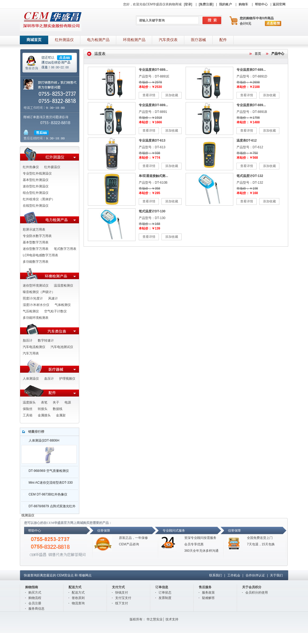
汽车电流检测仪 (34, 347)
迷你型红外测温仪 (35, 186)
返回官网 (279, 4)
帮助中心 (261, 4)
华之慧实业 (155, 619)
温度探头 (29, 402)
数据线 (57, 409)
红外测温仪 (64, 40)
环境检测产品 (134, 40)
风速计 (53, 298)
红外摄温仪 (52, 167)
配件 (223, 40)
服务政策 (208, 592)
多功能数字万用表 (35, 262)
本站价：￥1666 (150, 122)
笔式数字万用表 (65, 249)
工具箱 (27, 415)
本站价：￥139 (149, 228)
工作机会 (233, 575)
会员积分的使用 (256, 592)
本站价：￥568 (247, 158)
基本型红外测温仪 (35, 180)
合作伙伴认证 (255, 575)
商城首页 (34, 40)
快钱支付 (121, 592)
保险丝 (27, 409)
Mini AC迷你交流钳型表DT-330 (47, 482)
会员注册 (34, 603)
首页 (258, 53)
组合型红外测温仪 (35, 193)
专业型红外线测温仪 (37, 173)
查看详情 (148, 95)
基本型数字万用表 (35, 242)
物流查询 (78, 603)
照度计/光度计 (33, 298)
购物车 (243, 4)
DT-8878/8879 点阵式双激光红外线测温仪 (48, 507)
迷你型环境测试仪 (35, 285)
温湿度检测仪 (63, 285)
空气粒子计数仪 (55, 311)
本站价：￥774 (149, 158)
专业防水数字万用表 (37, 236)
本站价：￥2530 (150, 87)
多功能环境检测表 (35, 318)
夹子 (56, 402)
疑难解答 (208, 598)
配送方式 (78, 592)
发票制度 (165, 598)
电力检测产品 (98, 40)
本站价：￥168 (247, 193)
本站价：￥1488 (248, 122)
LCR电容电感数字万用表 (40, 255)
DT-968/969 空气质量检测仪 (45, 471)
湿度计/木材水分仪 (36, 305)
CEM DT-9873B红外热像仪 (44, 494)
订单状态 (165, 592)
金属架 (61, 415)
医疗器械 (198, 40)
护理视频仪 (67, 378)
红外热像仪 (31, 167)
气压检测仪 (31, 311)
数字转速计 (46, 340)
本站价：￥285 (149, 193)
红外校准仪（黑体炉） (39, 199)
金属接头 (44, 415)
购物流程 (34, 598)
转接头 (42, 409)
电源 (68, 402)
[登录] (188, 4)
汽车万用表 (31, 353)
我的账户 (225, 4)
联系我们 (215, 575)
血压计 (49, 378)
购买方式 (34, 592)
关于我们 (276, 575)
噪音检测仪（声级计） (39, 292)
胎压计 (27, 340)
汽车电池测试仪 (62, 347)
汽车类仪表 (168, 40)
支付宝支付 (123, 598)
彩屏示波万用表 (34, 229)
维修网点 (85, 575)
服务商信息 (36, 608)
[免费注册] (206, 4)
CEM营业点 (65, 575)
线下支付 (121, 603)
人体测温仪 (31, 378)
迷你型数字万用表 (35, 249)
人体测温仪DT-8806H (40, 440)
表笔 (44, 402)
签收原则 (78, 598)
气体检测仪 (63, 305)
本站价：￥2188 (248, 87)
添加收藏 (171, 95)
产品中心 (277, 53)
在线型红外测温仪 (35, 206)
